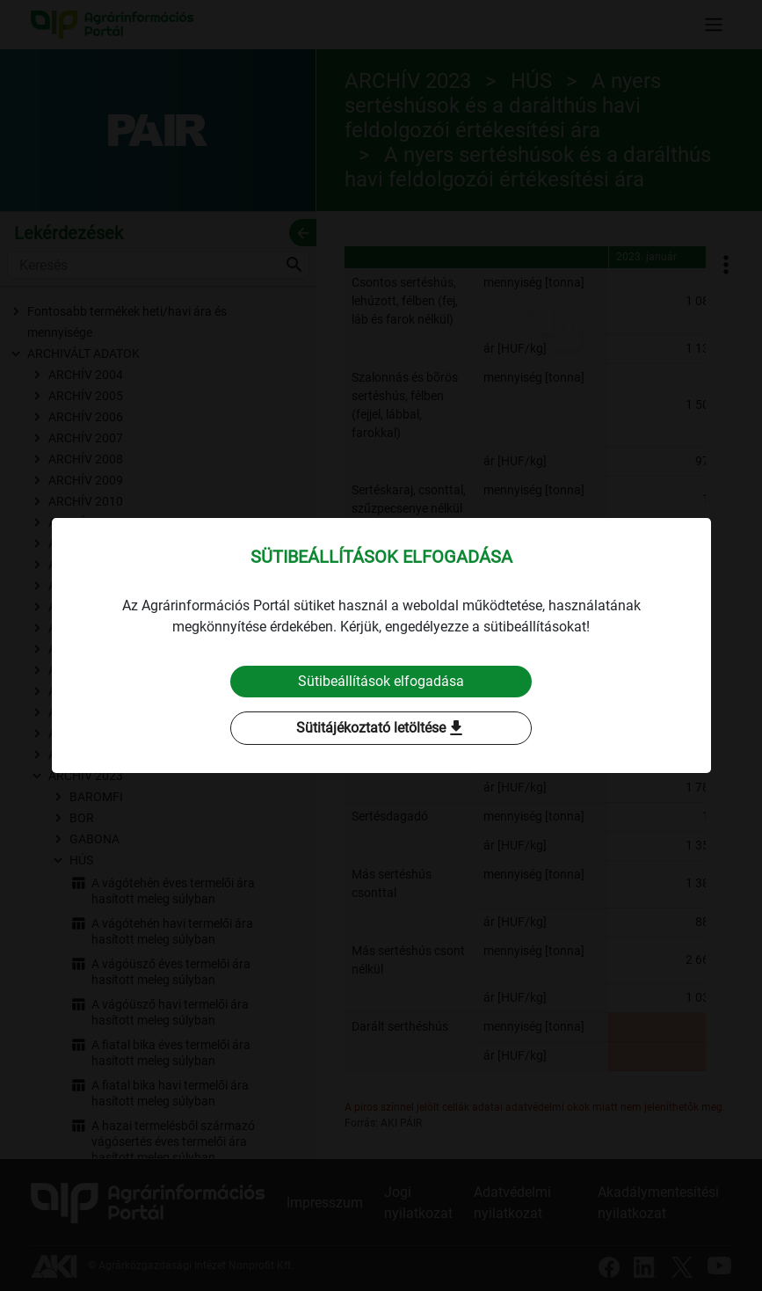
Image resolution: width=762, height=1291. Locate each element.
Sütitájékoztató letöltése (381, 728)
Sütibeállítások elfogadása (381, 681)
